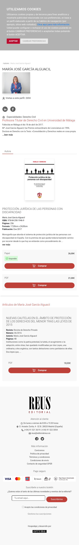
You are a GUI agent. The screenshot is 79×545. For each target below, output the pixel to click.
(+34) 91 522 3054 (50, 430)
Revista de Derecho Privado (25, 330)
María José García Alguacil (25, 336)
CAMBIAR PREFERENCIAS (34, 41)
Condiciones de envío (39, 460)
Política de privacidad (39, 454)
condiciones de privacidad (45, 507)
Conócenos (39, 450)
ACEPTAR (13, 41)
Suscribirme (57, 499)
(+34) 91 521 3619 (30, 430)
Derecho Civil (29, 117)
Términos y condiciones (39, 457)
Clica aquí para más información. (53, 24)
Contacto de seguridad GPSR (39, 464)
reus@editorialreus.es (39, 433)
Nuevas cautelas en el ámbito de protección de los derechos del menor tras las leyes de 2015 (39, 321)
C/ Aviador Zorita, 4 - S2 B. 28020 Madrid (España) (39, 426)
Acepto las (40, 507)
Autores (6, 63)
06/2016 (18, 333)
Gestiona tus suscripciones (39, 514)
